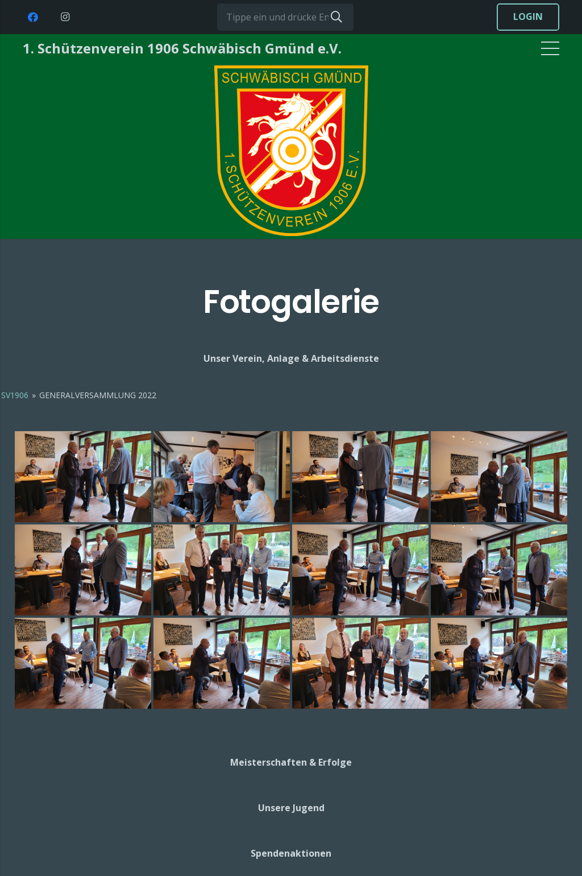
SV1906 (14, 395)
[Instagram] (65, 17)
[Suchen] (336, 17)
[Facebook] (33, 17)
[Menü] (550, 48)
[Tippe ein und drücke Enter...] (285, 17)
